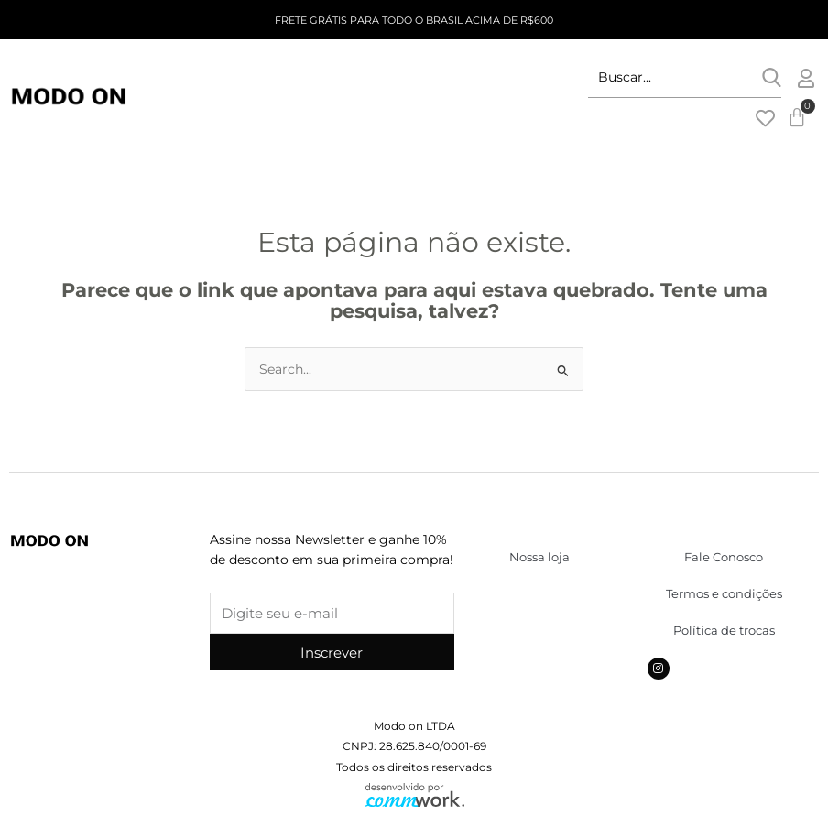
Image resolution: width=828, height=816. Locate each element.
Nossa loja (539, 556)
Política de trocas (724, 630)
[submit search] (771, 77)
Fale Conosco (723, 556)
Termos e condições (724, 593)
